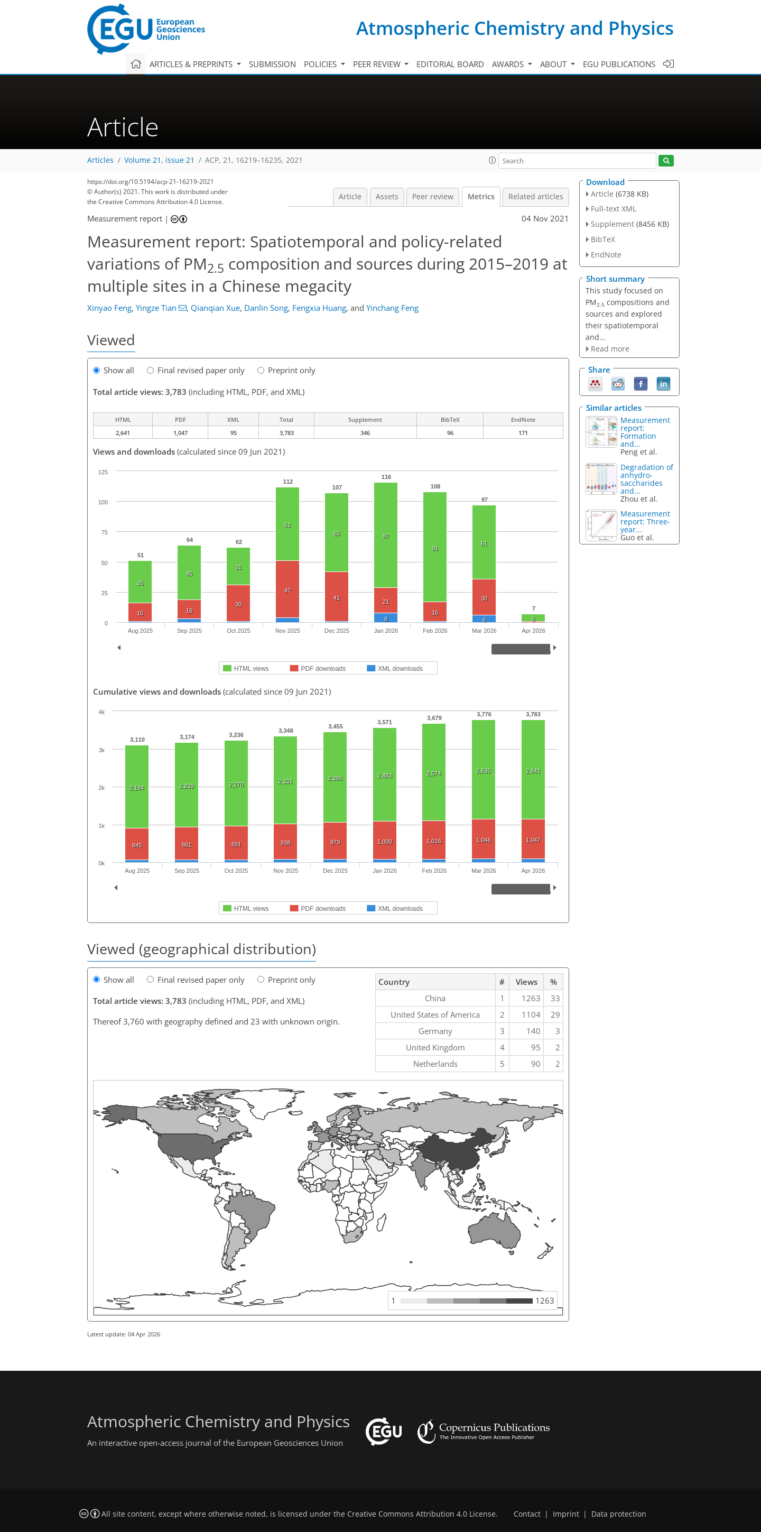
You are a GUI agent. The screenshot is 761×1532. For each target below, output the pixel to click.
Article (350, 196)
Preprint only (286, 370)
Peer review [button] (378, 64)
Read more (610, 349)
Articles (100, 160)
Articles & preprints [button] (192, 64)
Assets (387, 196)
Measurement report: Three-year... (645, 521)
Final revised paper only (196, 370)
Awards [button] (509, 64)
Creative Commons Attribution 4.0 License (421, 1514)
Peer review (432, 196)
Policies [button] (321, 64)
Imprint (566, 1514)
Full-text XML (613, 209)
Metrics (481, 196)
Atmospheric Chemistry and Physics (515, 27)
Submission (272, 64)
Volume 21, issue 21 (159, 160)
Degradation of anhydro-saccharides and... (646, 479)
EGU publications (619, 64)
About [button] (554, 64)
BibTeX (603, 239)
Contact (527, 1514)
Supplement (612, 224)
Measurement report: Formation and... (645, 432)
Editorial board (450, 64)
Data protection (618, 1514)
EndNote (606, 255)
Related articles (535, 196)
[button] (492, 160)
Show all (113, 370)
